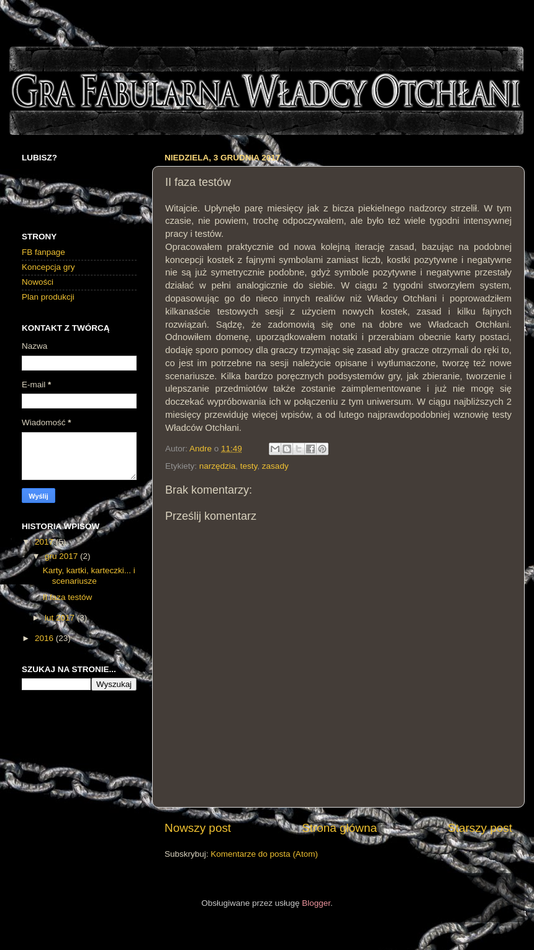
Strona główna (339, 827)
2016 (45, 638)
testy (249, 466)
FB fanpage (43, 252)
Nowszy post (198, 827)
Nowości (37, 282)
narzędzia (217, 466)
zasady (275, 466)
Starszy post (480, 827)
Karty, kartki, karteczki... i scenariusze (89, 575)
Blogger (316, 903)
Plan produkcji (48, 297)
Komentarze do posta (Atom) (264, 854)
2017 (45, 541)
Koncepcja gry (48, 267)
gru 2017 (62, 556)
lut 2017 (61, 617)
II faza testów (68, 597)
